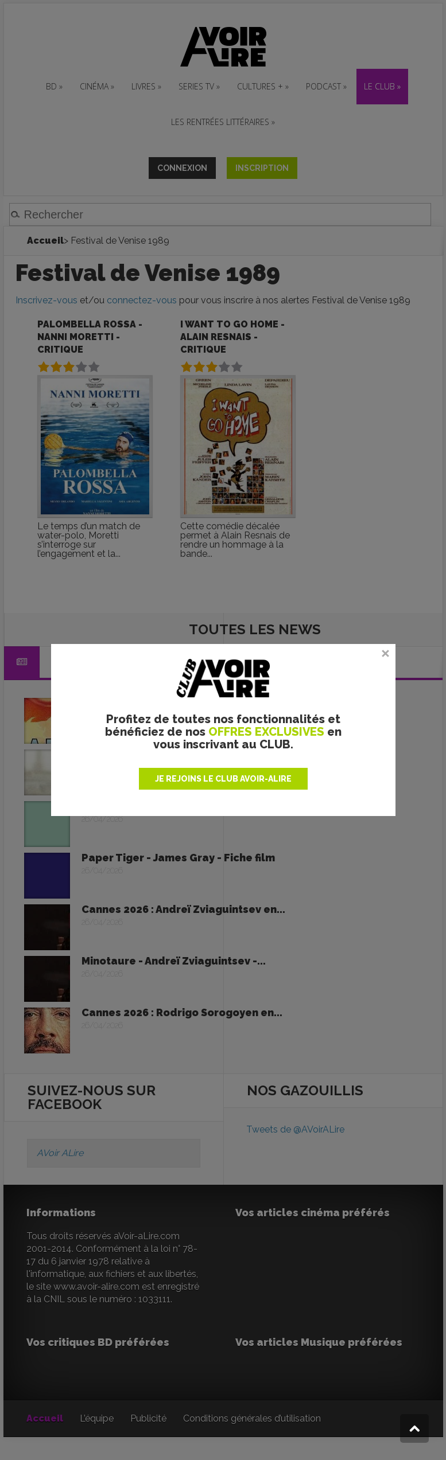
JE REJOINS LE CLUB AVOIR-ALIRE (223, 778)
